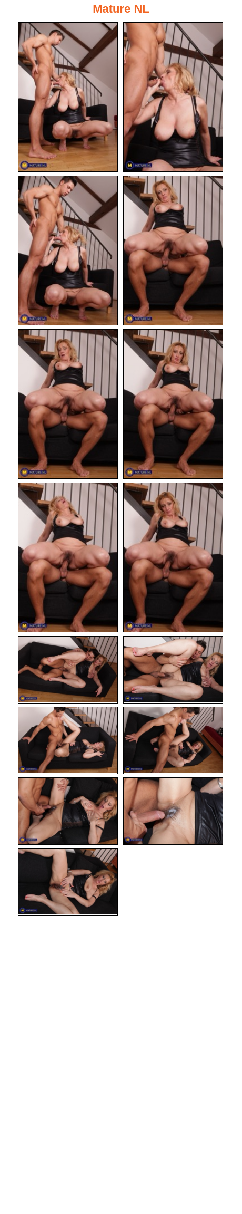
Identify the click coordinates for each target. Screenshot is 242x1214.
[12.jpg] (173, 740)
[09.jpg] (68, 670)
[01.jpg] (68, 97)
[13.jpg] (68, 811)
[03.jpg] (68, 250)
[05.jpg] (68, 404)
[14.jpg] (173, 811)
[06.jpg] (173, 404)
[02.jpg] (173, 97)
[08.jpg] (173, 557)
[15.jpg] (68, 882)
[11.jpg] (68, 740)
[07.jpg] (68, 557)
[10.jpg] (173, 670)
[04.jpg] (173, 250)
